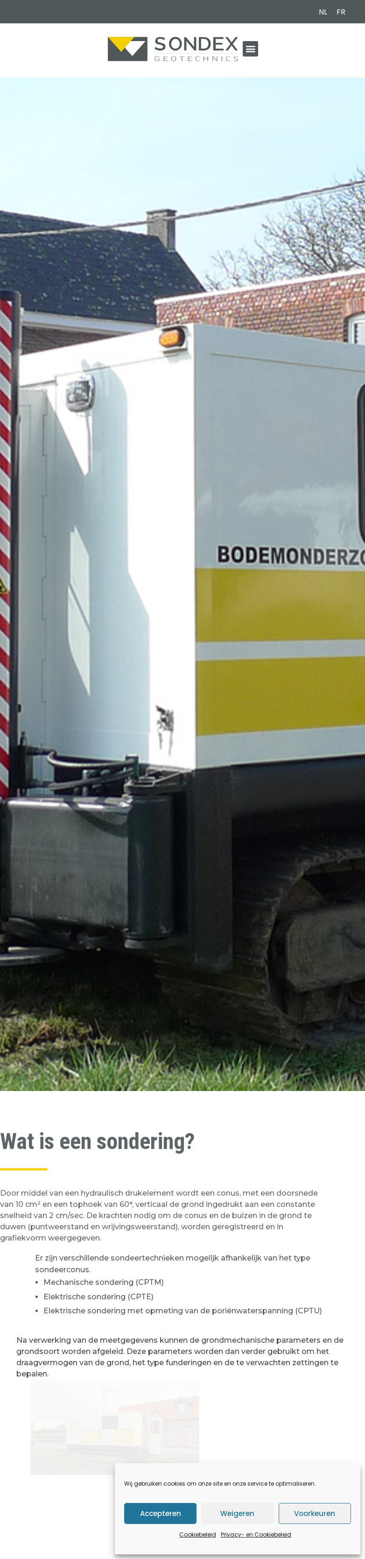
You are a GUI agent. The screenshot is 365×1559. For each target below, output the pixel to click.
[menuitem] (323, 12)
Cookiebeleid (197, 1534)
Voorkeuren (314, 1513)
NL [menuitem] (323, 12)
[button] (250, 49)
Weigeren (237, 1513)
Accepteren (160, 1513)
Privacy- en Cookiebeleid (256, 1534)
